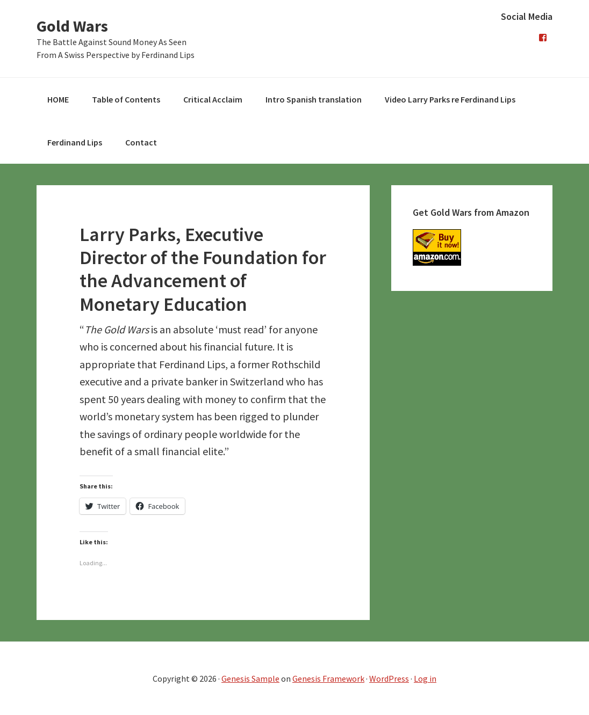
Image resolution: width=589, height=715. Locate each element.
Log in (425, 678)
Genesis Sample (250, 678)
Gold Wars (72, 26)
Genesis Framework (328, 678)
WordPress (389, 678)
